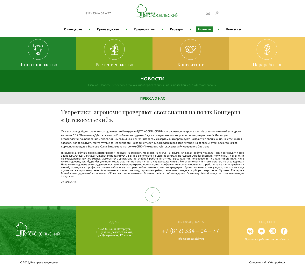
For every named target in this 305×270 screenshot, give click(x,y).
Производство (108, 29)
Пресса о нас (152, 98)
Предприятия (144, 29)
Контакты (233, 29)
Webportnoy (277, 262)
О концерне (73, 29)
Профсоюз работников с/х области (267, 239)
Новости (204, 29)
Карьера (176, 29)
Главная (93, 85)
